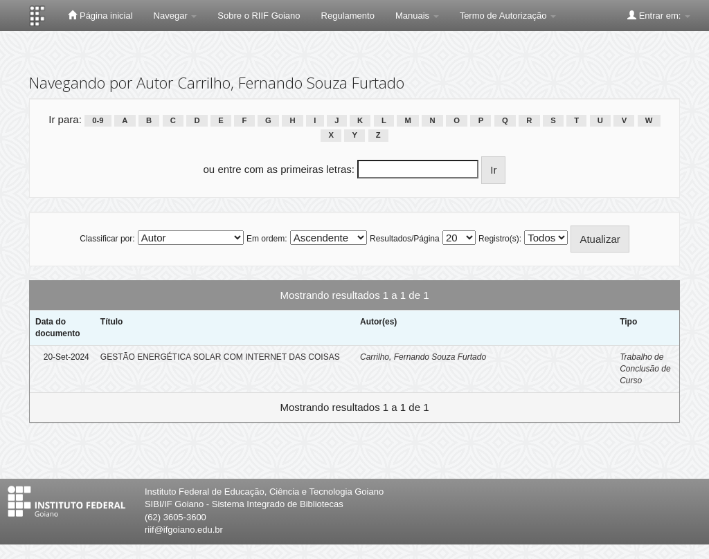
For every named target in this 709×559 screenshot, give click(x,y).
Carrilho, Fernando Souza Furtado (423, 357)
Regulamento (348, 15)
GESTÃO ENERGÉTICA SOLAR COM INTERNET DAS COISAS (220, 357)
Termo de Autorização (508, 15)
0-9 (97, 120)
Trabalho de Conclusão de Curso (645, 368)
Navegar (175, 15)
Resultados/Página (405, 239)
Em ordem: (266, 239)
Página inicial (100, 15)
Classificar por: (107, 239)
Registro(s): (499, 239)
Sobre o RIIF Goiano (258, 15)
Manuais (417, 15)
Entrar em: (658, 15)
